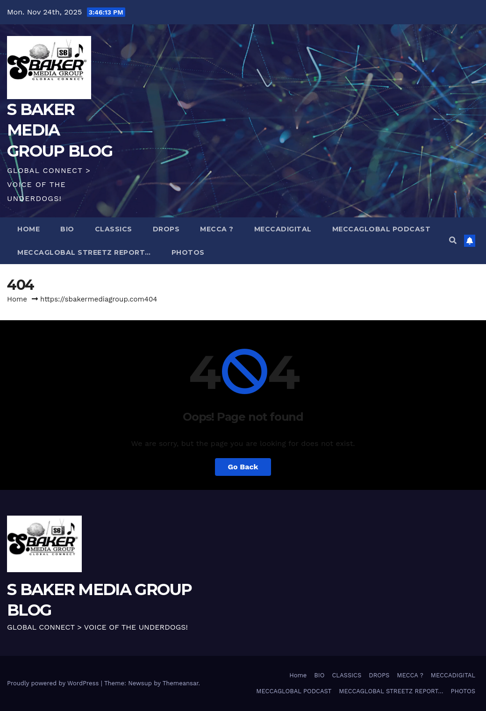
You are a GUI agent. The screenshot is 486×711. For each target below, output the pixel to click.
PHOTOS (188, 252)
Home (28, 229)
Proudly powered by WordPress (54, 683)
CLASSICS (113, 229)
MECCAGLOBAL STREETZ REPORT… (84, 252)
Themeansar (181, 683)
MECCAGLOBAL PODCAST (381, 229)
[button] (453, 240)
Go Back (243, 466)
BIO (67, 229)
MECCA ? (217, 229)
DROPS (166, 229)
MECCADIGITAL (283, 229)
